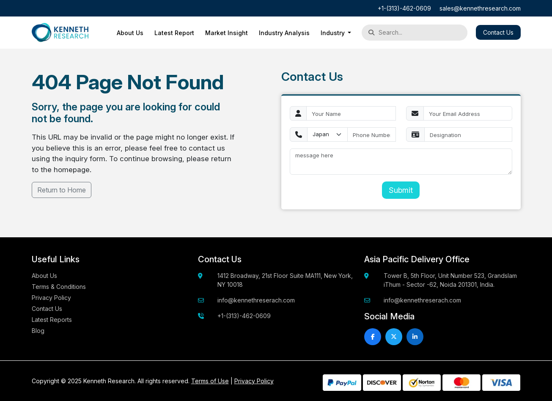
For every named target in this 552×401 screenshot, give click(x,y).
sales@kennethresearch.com (480, 8)
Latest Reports (52, 319)
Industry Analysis (284, 32)
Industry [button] (333, 32)
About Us (130, 32)
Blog (38, 330)
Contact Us (498, 32)
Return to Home (61, 190)
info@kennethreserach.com (256, 300)
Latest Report (174, 32)
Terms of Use (210, 381)
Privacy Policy (51, 297)
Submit (401, 190)
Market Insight (226, 32)
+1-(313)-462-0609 (404, 8)
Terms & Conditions (59, 286)
